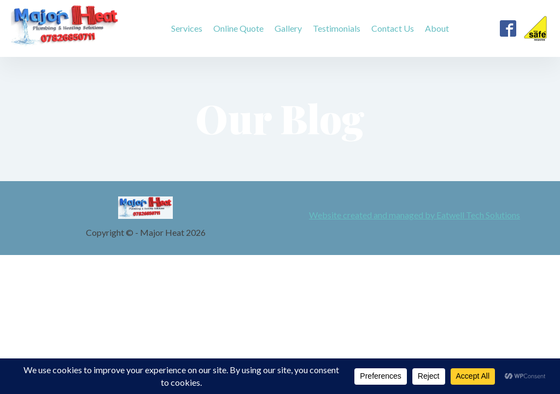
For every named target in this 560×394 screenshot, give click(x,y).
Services (186, 28)
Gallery (288, 28)
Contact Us (392, 28)
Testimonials (336, 28)
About (437, 28)
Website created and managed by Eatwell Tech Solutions (414, 215)
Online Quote (238, 28)
